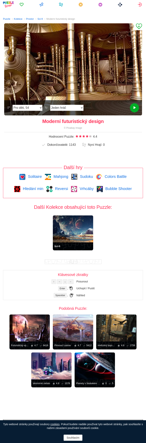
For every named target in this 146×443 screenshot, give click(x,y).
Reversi (61, 189)
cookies (54, 424)
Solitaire (34, 176)
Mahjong (60, 176)
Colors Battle (115, 176)
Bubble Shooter (118, 189)
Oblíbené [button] (23, 4)
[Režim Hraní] (67, 108)
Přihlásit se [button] (140, 4)
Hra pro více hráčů (42, 4)
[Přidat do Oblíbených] (138, 26)
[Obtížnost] (27, 108)
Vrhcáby (86, 189)
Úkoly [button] (81, 4)
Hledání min (32, 189)
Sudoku (86, 176)
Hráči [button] (62, 4)
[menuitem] (23, 4)
